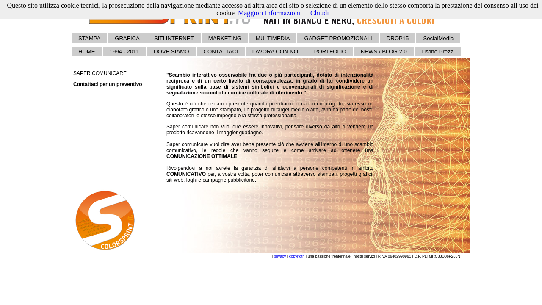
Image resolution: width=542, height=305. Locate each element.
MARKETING (224, 38)
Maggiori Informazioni (269, 13)
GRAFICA (127, 38)
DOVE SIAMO (171, 51)
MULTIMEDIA (273, 38)
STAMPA (89, 38)
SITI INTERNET (174, 38)
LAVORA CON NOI (276, 51)
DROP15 (398, 38)
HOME (86, 51)
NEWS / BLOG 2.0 (384, 51)
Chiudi (319, 13)
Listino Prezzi (437, 51)
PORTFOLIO (330, 51)
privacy (280, 256)
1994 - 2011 (124, 51)
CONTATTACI (221, 51)
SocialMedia (438, 38)
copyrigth (297, 256)
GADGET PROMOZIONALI (338, 38)
